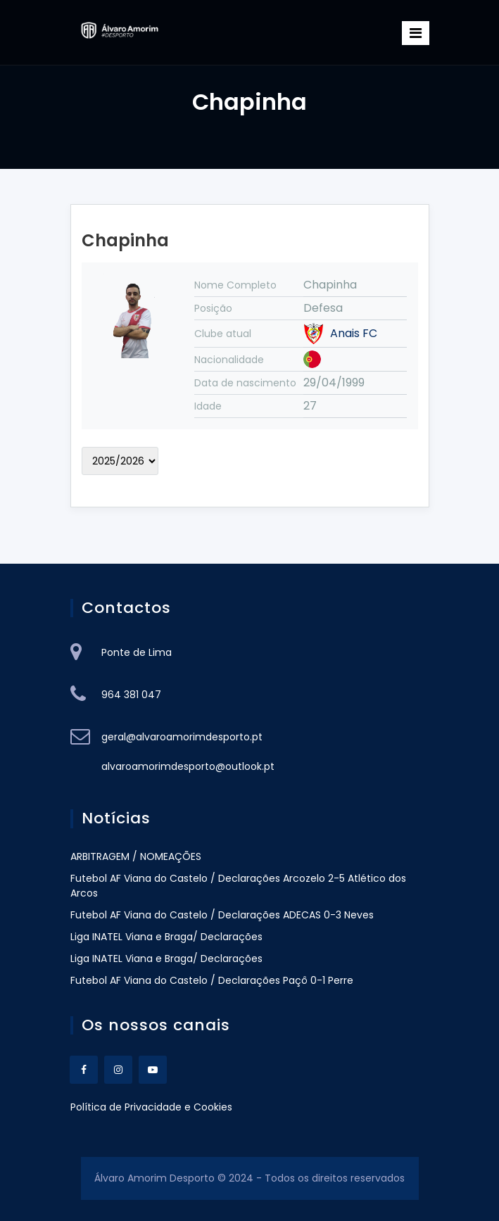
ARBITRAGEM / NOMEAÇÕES (135, 856)
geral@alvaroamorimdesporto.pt (182, 737)
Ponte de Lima (136, 652)
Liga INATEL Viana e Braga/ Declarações (166, 937)
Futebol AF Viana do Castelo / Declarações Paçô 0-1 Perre (211, 980)
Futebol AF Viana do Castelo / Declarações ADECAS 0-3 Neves (222, 915)
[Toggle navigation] (415, 33)
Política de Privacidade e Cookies (151, 1107)
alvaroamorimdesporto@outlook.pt (187, 766)
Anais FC (353, 334)
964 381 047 (131, 695)
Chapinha (125, 240)
